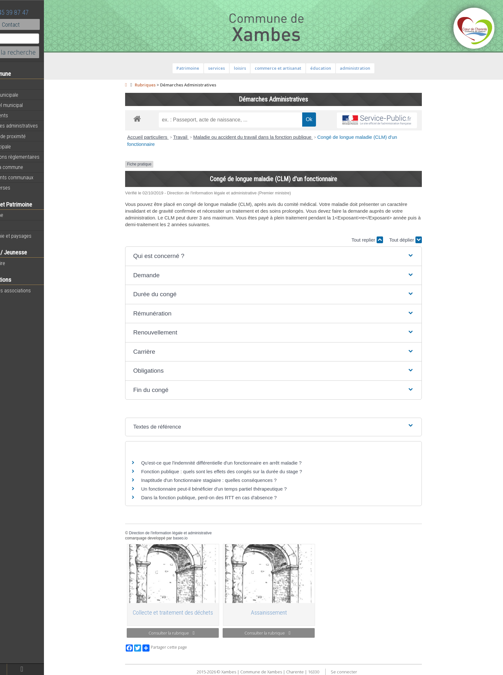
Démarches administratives (34, 125)
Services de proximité (28, 136)
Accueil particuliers (161, 137)
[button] (287, 256)
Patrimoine (17, 215)
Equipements (19, 115)
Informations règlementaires (35, 157)
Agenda (13, 84)
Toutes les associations (30, 290)
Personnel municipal (26, 105)
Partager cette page (178, 648)
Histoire (13, 225)
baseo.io (193, 538)
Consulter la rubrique (185, 633)
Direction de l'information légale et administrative (183, 533)
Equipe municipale (24, 95)
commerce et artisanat (291, 68)
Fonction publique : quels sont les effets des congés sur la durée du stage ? (235, 471)
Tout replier (380, 239)
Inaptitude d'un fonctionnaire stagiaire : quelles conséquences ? (222, 480)
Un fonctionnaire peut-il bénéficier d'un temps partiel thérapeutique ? (227, 489)
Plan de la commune (27, 167)
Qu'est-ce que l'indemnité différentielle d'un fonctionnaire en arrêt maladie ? (235, 463)
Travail (194, 137)
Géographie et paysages (31, 236)
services (230, 68)
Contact (35, 24)
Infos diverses (20, 187)
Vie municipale (21, 146)
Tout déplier (419, 239)
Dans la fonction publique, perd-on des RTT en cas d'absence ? (222, 497)
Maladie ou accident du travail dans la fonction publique (266, 137)
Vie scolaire (18, 263)
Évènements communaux (32, 177)
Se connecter (357, 672)
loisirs (253, 68)
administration (368, 68)
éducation (333, 68)
